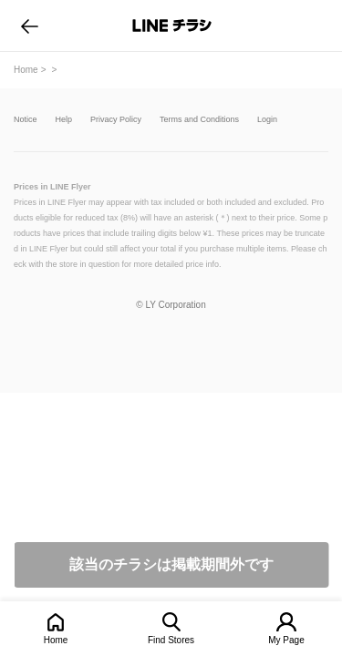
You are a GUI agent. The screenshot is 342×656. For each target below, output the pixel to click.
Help (64, 120)
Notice (25, 120)
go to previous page (29, 25)
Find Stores (171, 640)
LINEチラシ (172, 25)
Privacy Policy (115, 120)
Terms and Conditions (199, 120)
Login (267, 120)
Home (56, 640)
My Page (286, 640)
